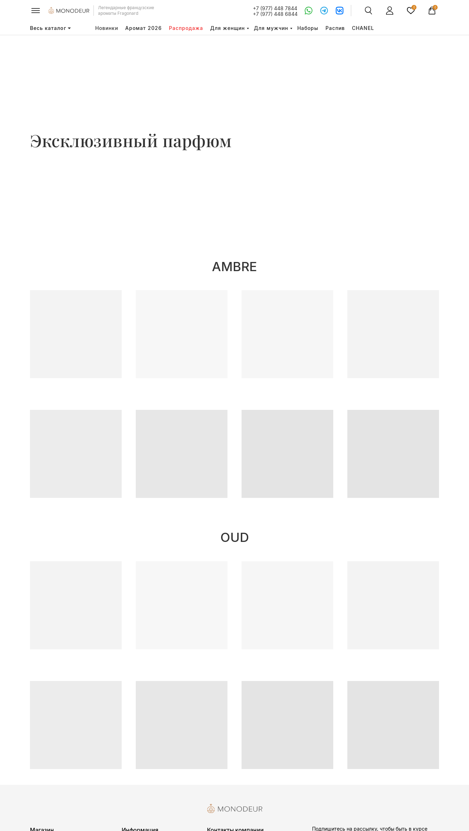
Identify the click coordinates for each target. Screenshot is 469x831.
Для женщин (227, 28)
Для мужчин (271, 28)
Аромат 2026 (143, 28)
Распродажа (186, 28)
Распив (335, 28)
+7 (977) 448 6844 (275, 14)
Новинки (106, 28)
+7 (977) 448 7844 (275, 8)
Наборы (307, 28)
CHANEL (363, 28)
